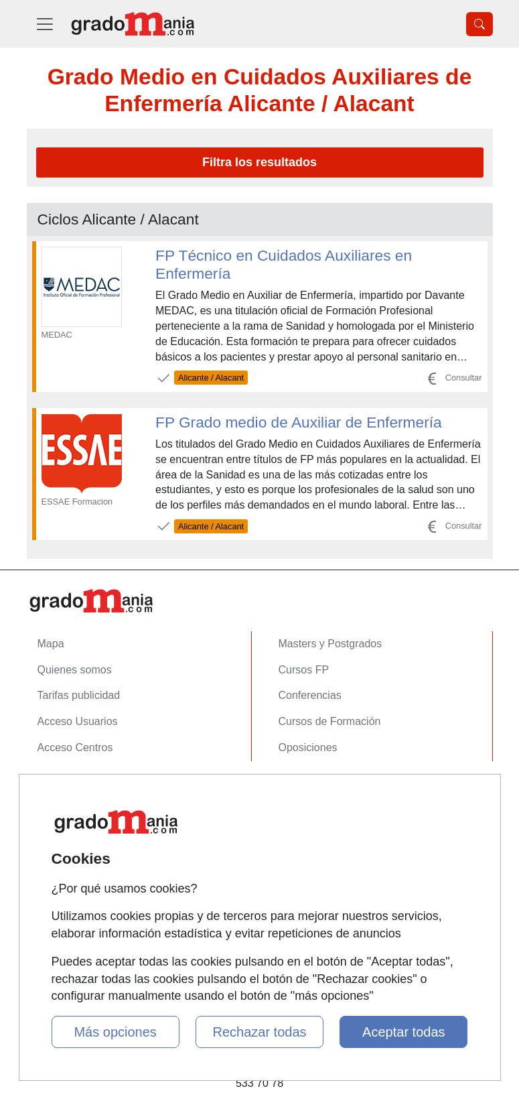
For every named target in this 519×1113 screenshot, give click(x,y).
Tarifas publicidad (79, 695)
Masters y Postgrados (330, 643)
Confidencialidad (77, 815)
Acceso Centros (75, 747)
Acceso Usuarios (78, 721)
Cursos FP (304, 669)
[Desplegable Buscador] (479, 24)
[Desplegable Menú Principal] (45, 23)
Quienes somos (75, 669)
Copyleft (57, 866)
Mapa (51, 643)
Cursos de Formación (330, 721)
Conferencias (310, 695)
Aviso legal (63, 840)
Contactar (61, 789)
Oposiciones (308, 747)
